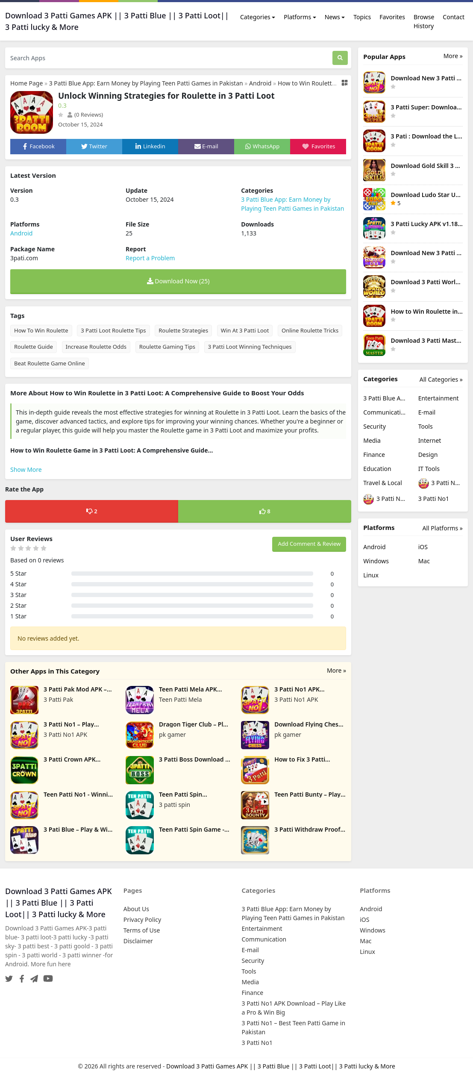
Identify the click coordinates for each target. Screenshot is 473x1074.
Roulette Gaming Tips (167, 346)
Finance (374, 454)
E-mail (426, 412)
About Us (136, 909)
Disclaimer (138, 941)
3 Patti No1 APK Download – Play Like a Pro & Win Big (440, 483)
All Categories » (441, 379)
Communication (385, 412)
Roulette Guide (33, 346)
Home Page (26, 83)
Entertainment (438, 398)
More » (336, 670)
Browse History (424, 21)
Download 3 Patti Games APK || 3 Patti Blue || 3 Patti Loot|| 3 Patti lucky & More (280, 1066)
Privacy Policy (142, 919)
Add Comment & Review (309, 543)
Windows (376, 561)
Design (428, 454)
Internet (429, 440)
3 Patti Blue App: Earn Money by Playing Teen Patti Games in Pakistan (146, 83)
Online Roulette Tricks (310, 330)
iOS (423, 547)
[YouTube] (46, 976)
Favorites (392, 17)
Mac (424, 561)
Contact (453, 17)
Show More (26, 469)
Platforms (297, 17)
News (332, 17)
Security (374, 426)
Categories (255, 17)
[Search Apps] (169, 58)
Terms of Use (141, 930)
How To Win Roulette (41, 330)
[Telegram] (32, 976)
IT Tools (429, 469)
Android (260, 83)
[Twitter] (9, 976)
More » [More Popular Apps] (453, 56)
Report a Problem (150, 258)
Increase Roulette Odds (96, 346)
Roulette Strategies (183, 330)
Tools (425, 426)
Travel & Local (382, 483)
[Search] (340, 58)
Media (372, 440)
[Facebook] (20, 976)
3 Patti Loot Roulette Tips (113, 330)
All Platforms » (443, 528)
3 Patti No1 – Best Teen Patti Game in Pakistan (385, 499)
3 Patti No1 (433, 498)
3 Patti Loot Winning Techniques (250, 346)
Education (377, 469)
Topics (362, 17)
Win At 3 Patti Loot (245, 330)
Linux (371, 575)
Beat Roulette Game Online (49, 363)
